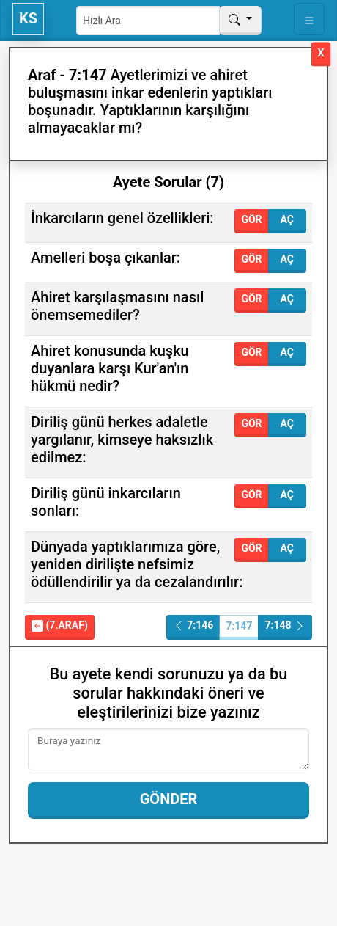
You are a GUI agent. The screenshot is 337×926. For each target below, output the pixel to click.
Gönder (169, 799)
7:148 (284, 625)
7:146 (193, 625)
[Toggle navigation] (309, 19)
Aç (287, 219)
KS (28, 18)
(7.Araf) (60, 625)
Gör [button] (251, 219)
